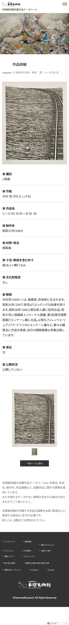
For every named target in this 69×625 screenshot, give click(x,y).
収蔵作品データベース (16, 582)
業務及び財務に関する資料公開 (21, 576)
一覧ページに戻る (34, 467)
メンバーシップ (37, 564)
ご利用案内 (10, 558)
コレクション (40, 552)
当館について (11, 564)
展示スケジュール (13, 552)
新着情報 (35, 546)
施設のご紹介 (33, 558)
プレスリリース (12, 546)
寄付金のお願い (13, 570)
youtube (9, 587)
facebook (44, 582)
